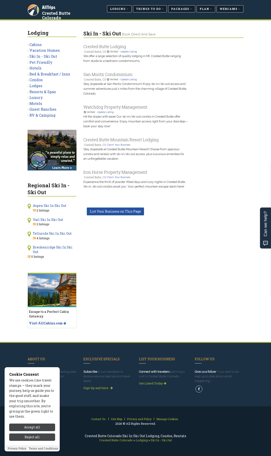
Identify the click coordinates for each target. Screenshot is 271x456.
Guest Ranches (42, 109)
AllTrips (49, 6)
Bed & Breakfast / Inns (49, 74)
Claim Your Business (118, 144)
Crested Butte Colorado (57, 15)
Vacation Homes (44, 50)
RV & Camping (42, 115)
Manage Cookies (167, 419)
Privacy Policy (17, 448)
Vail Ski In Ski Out (48, 219)
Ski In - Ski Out (43, 56)
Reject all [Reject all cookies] (32, 437)
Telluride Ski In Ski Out (52, 233)
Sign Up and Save (98, 388)
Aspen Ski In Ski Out (49, 205)
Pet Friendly (41, 62)
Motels (35, 103)
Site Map (116, 419)
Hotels (35, 68)
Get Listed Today (152, 383)
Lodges (35, 85)
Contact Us (98, 419)
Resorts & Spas (42, 91)
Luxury (36, 97)
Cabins (35, 44)
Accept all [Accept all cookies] (32, 427)
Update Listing (128, 51)
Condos (35, 79)
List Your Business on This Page (115, 211)
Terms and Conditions (43, 448)
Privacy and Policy (139, 419)
